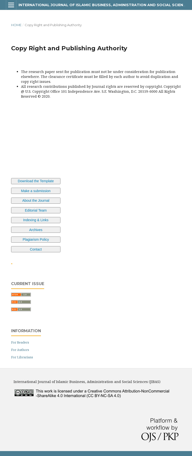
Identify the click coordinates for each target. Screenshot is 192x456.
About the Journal (35, 200)
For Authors (20, 349)
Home (16, 25)
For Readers (20, 342)
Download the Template (36, 181)
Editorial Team (36, 210)
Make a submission (36, 191)
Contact (36, 249)
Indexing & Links (36, 220)
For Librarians (22, 357)
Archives (35, 230)
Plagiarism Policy (36, 239)
